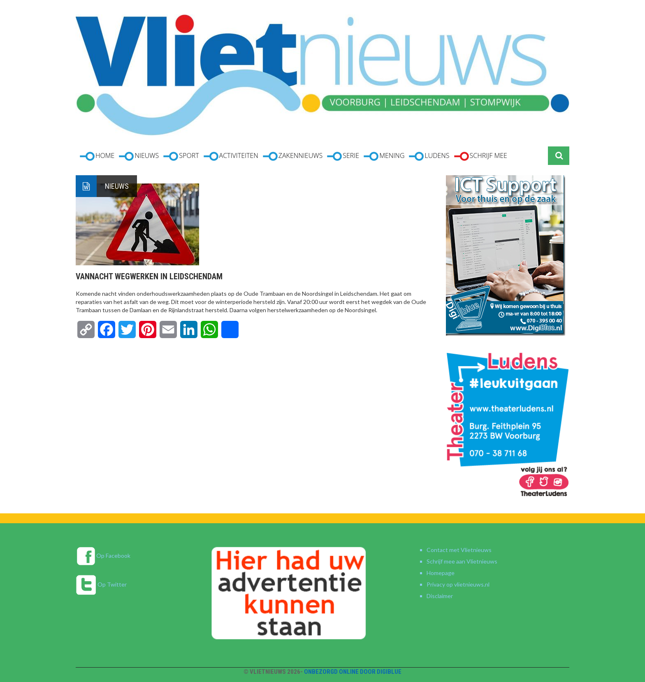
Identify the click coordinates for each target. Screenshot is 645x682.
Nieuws (117, 186)
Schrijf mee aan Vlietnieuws (462, 561)
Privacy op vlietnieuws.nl (458, 584)
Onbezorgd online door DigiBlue (352, 671)
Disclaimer (440, 595)
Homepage (441, 572)
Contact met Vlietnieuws (459, 549)
